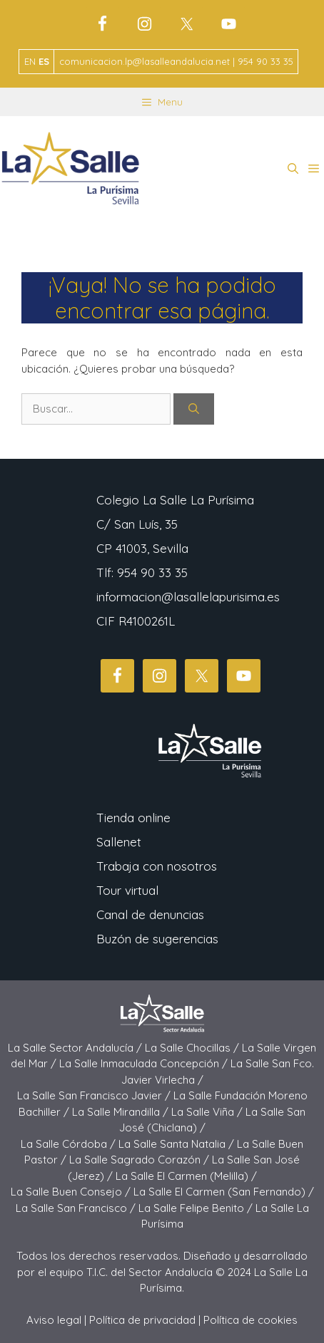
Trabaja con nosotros (156, 866)
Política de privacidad (142, 1320)
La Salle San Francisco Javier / (95, 1095)
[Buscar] (193, 409)
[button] (293, 168)
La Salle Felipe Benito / (196, 1208)
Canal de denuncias (150, 914)
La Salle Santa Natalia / (177, 1144)
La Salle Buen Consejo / (72, 1191)
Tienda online (133, 817)
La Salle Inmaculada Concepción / (145, 1063)
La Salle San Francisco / (77, 1208)
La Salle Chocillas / (193, 1047)
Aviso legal (53, 1320)
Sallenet (118, 841)
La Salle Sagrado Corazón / (140, 1159)
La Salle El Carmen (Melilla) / (186, 1176)
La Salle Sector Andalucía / (76, 1047)
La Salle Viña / (208, 1112)
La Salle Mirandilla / (121, 1112)
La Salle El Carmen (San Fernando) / (223, 1191)
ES (44, 61)
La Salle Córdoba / (69, 1144)
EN (30, 61)
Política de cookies (250, 1320)
